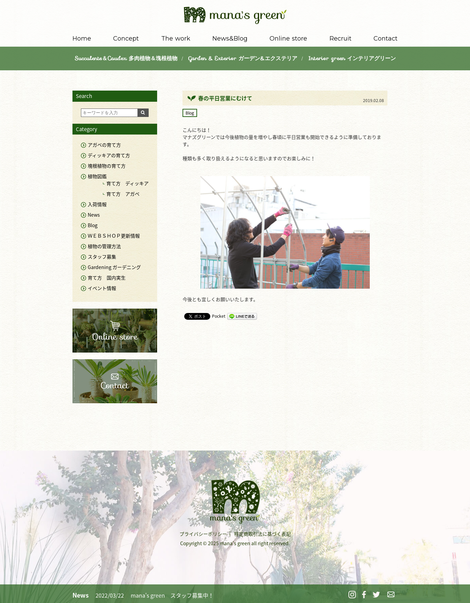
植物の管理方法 (104, 246)
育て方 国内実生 (107, 277)
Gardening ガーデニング (114, 267)
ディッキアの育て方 (109, 155)
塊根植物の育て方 (107, 165)
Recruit (340, 38)
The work (175, 38)
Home (81, 38)
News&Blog (230, 38)
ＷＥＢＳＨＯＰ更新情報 (114, 235)
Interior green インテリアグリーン (352, 58)
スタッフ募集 (102, 256)
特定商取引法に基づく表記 (262, 533)
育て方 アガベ (123, 193)
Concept (126, 38)
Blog (190, 113)
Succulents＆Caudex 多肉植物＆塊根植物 (125, 58)
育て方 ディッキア (127, 183)
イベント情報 (102, 288)
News (94, 214)
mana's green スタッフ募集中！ (172, 595)
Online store (288, 38)
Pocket (219, 316)
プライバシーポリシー (203, 533)
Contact (385, 38)
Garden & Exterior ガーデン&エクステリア (242, 58)
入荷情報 (97, 204)
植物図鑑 (97, 176)
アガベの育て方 (104, 144)
